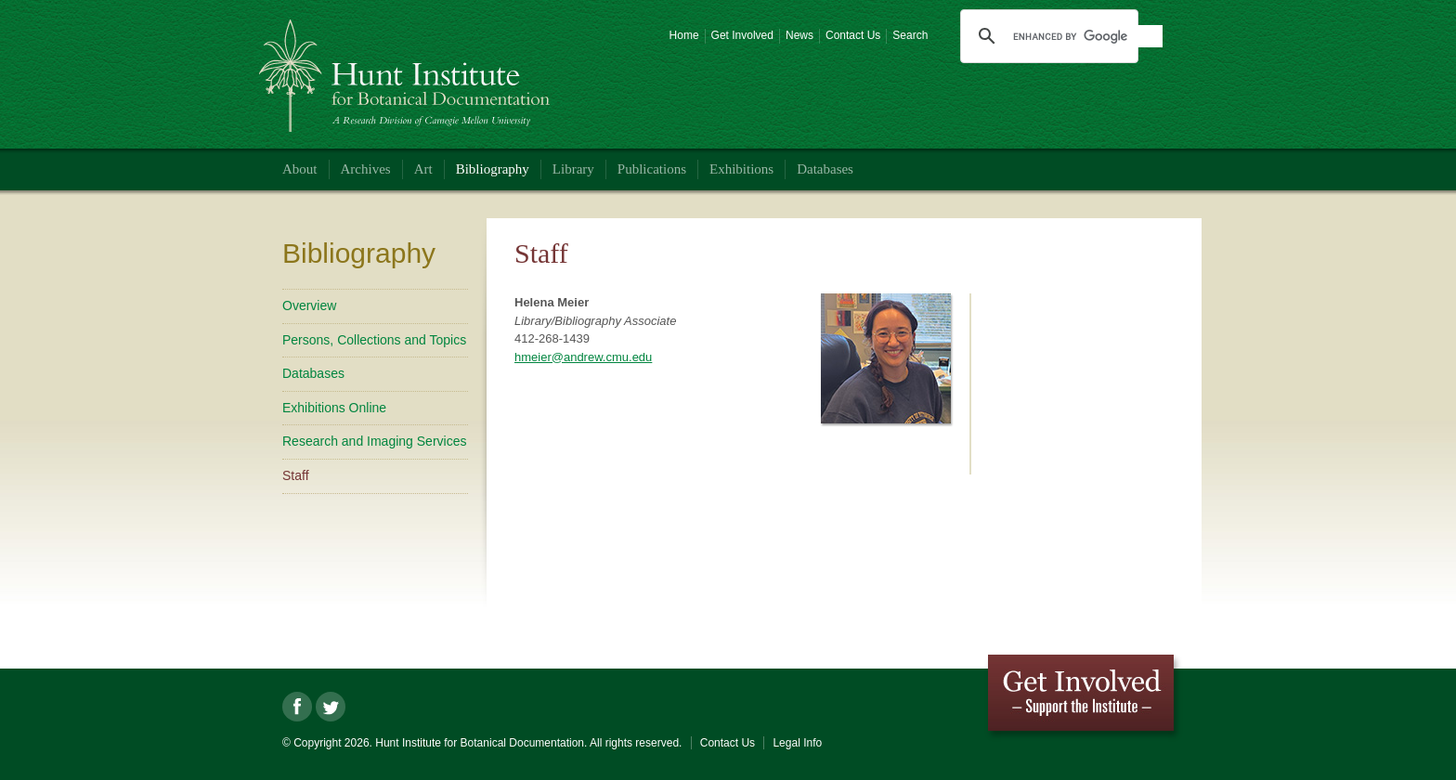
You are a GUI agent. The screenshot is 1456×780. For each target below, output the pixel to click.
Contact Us (853, 35)
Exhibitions (741, 169)
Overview (309, 305)
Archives (366, 169)
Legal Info (797, 742)
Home (684, 35)
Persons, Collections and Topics (374, 339)
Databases (825, 169)
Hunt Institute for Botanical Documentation (407, 68)
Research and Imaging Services (374, 441)
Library (573, 169)
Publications (652, 169)
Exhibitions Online (334, 407)
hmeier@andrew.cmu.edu (583, 357)
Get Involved (742, 35)
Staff (295, 475)
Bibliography (492, 169)
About (300, 169)
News (799, 35)
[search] (1087, 36)
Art (423, 169)
